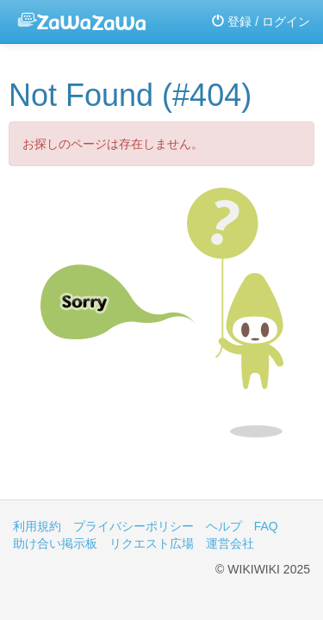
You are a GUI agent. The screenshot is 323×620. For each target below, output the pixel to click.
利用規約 (37, 526)
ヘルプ (224, 526)
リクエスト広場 (151, 543)
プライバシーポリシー (133, 526)
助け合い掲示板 (55, 543)
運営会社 (230, 543)
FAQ (266, 526)
